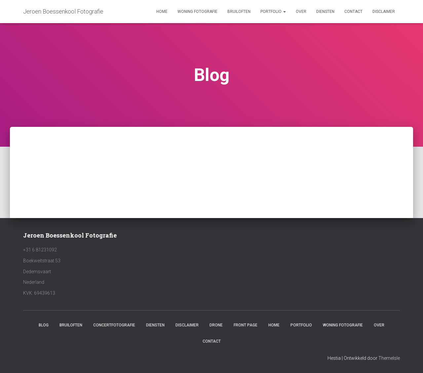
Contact (353, 11)
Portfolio (273, 11)
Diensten (325, 11)
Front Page (245, 325)
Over (301, 11)
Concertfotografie (114, 325)
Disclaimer (383, 11)
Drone (216, 325)
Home (162, 11)
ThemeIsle (389, 358)
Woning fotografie (197, 11)
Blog (44, 325)
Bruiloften (238, 11)
